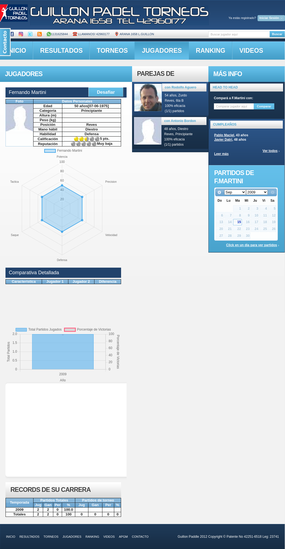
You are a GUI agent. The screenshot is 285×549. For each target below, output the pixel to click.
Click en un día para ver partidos (251, 245)
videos (251, 50)
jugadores (162, 50)
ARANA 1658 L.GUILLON (134, 34)
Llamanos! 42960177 (91, 34)
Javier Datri (223, 140)
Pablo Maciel (224, 135)
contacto (140, 536)
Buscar (277, 34)
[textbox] (239, 34)
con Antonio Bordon (180, 121)
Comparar (264, 106)
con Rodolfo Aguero (180, 87)
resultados (61, 50)
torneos (112, 50)
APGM (123, 536)
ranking (210, 50)
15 (239, 222)
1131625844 (57, 34)
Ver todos (270, 151)
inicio (10, 536)
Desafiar (106, 92)
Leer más (221, 154)
